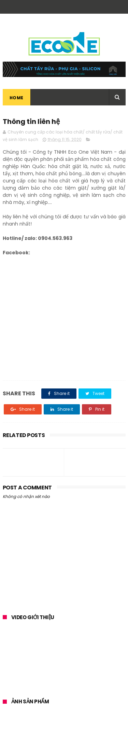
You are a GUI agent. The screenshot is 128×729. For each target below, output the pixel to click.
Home (17, 98)
